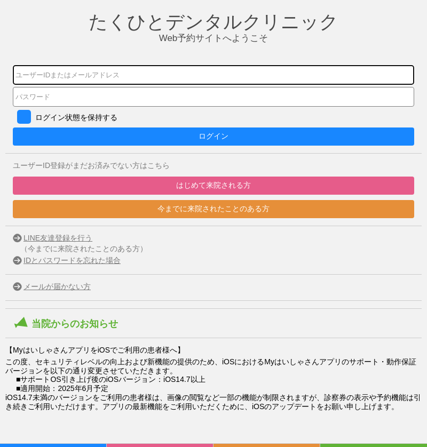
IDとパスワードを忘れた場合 (72, 260)
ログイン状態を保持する (76, 117)
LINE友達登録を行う (57, 238)
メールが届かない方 (57, 286)
